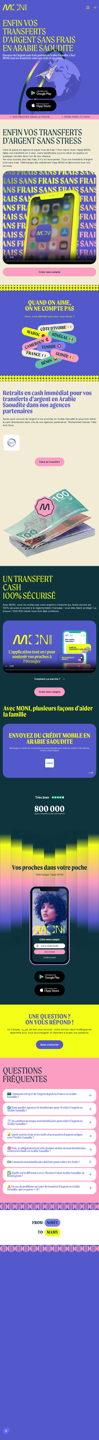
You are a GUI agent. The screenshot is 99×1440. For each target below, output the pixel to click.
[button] (6, 1430)
